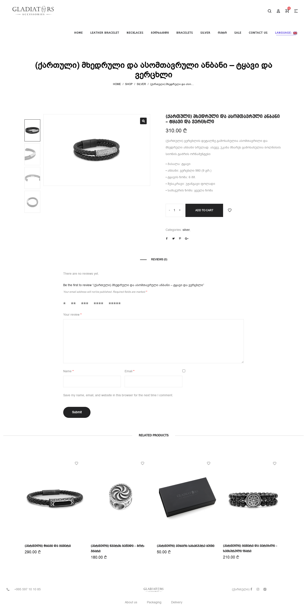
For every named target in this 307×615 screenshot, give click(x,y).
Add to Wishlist (229, 210)
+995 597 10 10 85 (27, 589)
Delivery (176, 602)
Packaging (154, 602)
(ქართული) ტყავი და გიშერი (47, 545)
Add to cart (204, 210)
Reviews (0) (159, 259)
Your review (72, 315)
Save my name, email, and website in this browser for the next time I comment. (118, 395)
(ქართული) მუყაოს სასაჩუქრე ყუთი (185, 544)
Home (117, 84)
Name (68, 371)
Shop (129, 84)
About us (131, 602)
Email (129, 371)
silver (141, 84)
